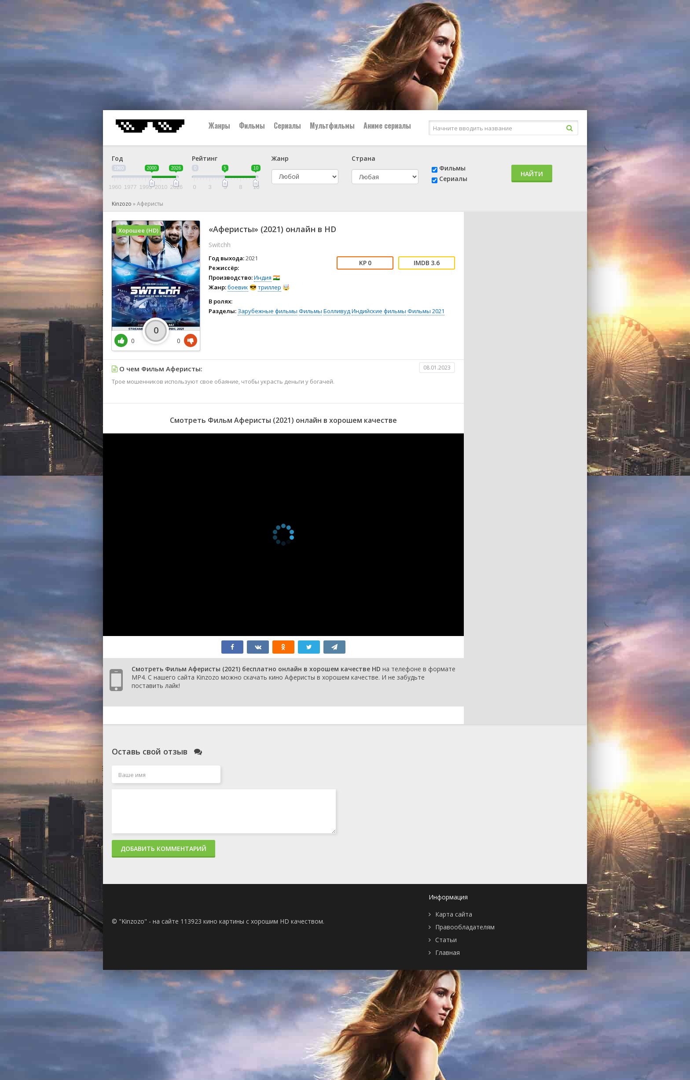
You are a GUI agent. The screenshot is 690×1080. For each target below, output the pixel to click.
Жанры (219, 125)
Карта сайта (453, 914)
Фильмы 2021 (425, 311)
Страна (363, 158)
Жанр (280, 158)
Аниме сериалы (387, 125)
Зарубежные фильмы (267, 311)
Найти (532, 174)
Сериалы (287, 125)
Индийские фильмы (379, 311)
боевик (238, 287)
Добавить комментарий (163, 848)
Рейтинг (204, 158)
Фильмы (252, 125)
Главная (447, 952)
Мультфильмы (332, 125)
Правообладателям (465, 927)
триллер (269, 287)
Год (117, 158)
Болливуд (336, 311)
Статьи (446, 940)
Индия (263, 277)
